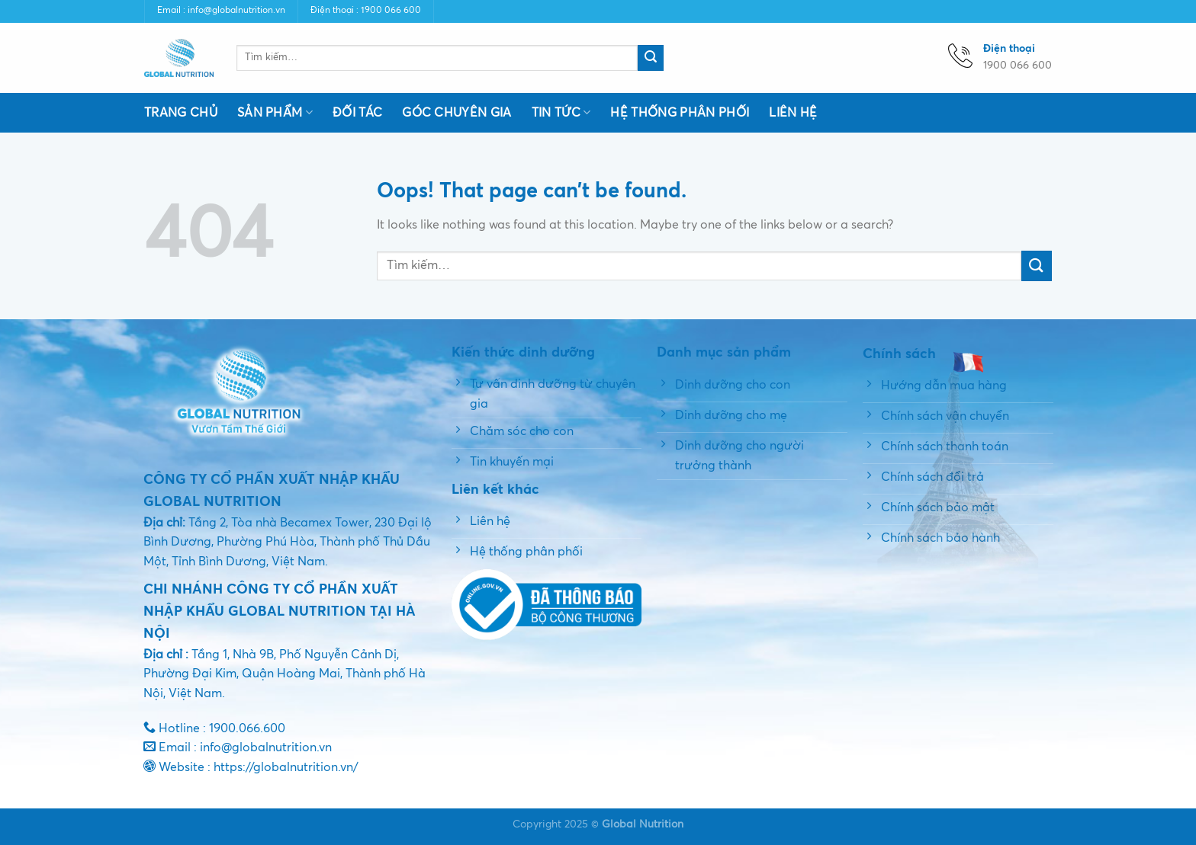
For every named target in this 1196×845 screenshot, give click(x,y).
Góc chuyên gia (456, 113)
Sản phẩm (275, 112)
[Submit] (651, 58)
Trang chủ (180, 113)
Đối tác (357, 113)
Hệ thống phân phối (679, 113)
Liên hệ (793, 113)
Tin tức (561, 112)
